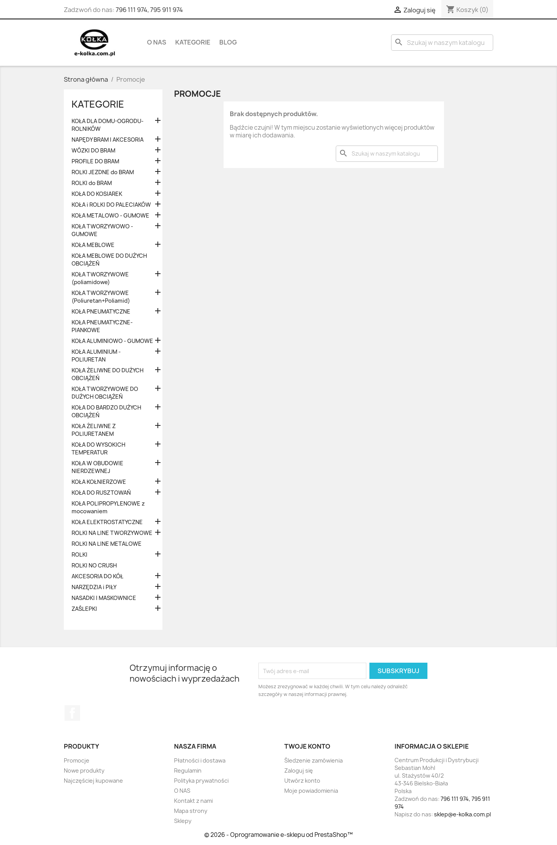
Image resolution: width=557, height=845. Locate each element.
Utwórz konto (302, 780)
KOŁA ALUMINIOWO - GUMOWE (112, 341)
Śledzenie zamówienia (313, 760)
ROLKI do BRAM (92, 183)
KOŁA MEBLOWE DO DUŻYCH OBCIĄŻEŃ (109, 259)
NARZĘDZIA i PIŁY (94, 587)
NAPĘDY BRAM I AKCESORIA (108, 139)
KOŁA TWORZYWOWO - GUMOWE (102, 230)
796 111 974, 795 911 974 (149, 9)
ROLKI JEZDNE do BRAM (103, 172)
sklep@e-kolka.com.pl (462, 814)
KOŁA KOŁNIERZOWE (99, 481)
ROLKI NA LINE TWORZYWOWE (112, 532)
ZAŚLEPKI (84, 608)
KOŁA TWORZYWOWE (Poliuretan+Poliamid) (101, 296)
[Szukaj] (442, 42)
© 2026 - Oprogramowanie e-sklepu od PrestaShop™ (278, 835)
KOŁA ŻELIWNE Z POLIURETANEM (94, 429)
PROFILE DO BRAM (95, 161)
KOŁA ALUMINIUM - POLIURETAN (96, 355)
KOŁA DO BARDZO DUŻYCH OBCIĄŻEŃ (106, 411)
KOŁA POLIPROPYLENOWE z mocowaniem (108, 507)
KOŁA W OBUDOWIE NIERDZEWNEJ (97, 467)
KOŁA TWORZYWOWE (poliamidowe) (100, 278)
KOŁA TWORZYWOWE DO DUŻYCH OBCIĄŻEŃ (105, 392)
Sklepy (182, 820)
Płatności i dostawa (200, 760)
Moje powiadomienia (311, 790)
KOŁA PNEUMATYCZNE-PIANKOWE (102, 326)
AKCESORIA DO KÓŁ (97, 576)
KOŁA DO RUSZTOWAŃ (101, 492)
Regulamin (188, 770)
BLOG (228, 42)
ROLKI (79, 554)
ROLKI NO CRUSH (94, 565)
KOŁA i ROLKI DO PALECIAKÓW (111, 204)
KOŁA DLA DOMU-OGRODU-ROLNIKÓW (108, 124)
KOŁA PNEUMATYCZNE (101, 311)
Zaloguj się (298, 770)
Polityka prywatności (201, 780)
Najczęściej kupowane (93, 780)
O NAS (156, 42)
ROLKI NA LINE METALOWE (107, 543)
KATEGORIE (192, 42)
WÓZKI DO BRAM (93, 150)
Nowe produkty (84, 770)
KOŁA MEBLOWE (93, 245)
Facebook (72, 713)
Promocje (76, 760)
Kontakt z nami (193, 800)
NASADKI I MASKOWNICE (104, 598)
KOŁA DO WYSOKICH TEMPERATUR (98, 448)
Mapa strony (190, 810)
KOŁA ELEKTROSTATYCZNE (107, 522)
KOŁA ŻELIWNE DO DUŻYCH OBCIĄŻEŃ (108, 374)
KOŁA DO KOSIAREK (97, 193)
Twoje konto (307, 746)
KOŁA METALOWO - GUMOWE (110, 215)
